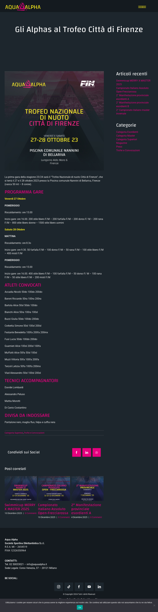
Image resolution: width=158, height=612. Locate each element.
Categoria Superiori (14, 433)
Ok (79, 607)
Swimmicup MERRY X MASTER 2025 (20, 507)
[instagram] (58, 586)
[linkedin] (99, 586)
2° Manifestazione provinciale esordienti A (86, 509)
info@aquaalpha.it (37, 564)
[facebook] (79, 586)
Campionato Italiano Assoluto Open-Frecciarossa (53, 509)
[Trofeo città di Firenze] (54, 121)
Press (119, 146)
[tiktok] (68, 586)
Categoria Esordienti (127, 132)
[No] (154, 605)
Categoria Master (125, 135)
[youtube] (89, 586)
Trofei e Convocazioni (34, 433)
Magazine (121, 142)
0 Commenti (30, 513)
